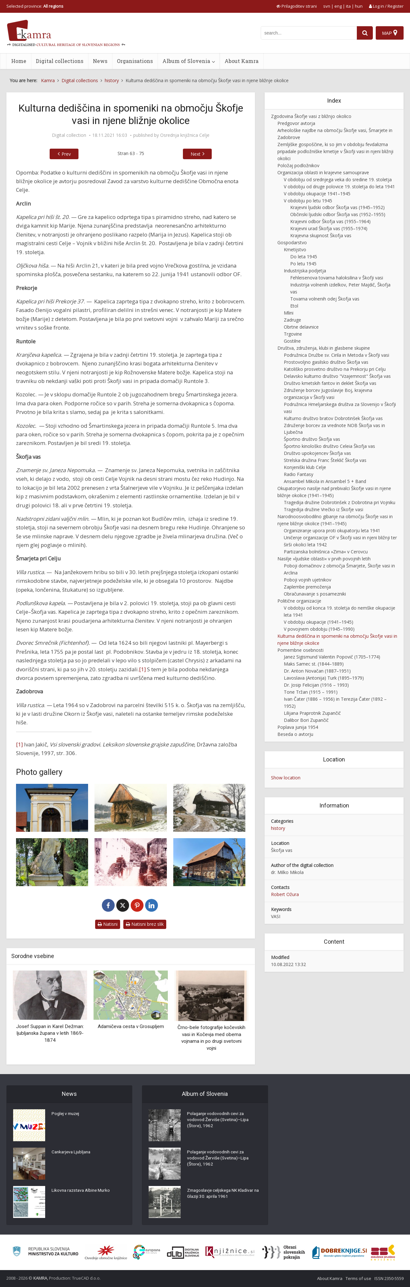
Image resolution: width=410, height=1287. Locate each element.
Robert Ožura (285, 894)
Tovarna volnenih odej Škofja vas (324, 299)
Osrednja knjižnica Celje (184, 135)
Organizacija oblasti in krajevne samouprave (323, 172)
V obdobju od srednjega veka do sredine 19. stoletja (338, 179)
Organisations (135, 61)
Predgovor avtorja (296, 123)
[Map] (390, 33)
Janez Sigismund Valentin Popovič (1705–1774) (332, 657)
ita (348, 6)
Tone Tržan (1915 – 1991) (311, 692)
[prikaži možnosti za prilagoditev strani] (296, 6)
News (100, 61)
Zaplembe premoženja (307, 587)
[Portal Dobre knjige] (339, 1252)
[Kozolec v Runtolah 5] (209, 808)
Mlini (288, 313)
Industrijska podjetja (305, 271)
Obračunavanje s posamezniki (315, 594)
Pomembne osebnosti (300, 650)
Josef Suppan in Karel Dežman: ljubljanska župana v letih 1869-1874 (50, 1033)
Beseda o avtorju (295, 734)
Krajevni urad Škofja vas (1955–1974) (328, 228)
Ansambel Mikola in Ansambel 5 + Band (325, 481)
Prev (66, 154)
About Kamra (241, 61)
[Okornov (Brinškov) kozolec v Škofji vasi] (209, 862)
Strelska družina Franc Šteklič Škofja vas (325, 460)
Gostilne (292, 341)
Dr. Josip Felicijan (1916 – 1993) (316, 685)
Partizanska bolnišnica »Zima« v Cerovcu (326, 552)
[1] (142, 669)
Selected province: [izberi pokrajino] (34, 6)
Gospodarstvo (292, 242)
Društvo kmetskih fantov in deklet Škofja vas (330, 383)
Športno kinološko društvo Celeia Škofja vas (329, 446)
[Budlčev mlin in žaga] (130, 862)
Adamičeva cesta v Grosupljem (131, 1026)
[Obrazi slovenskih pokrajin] (283, 1252)
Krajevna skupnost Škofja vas (320, 235)
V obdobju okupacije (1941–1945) (318, 622)
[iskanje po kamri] (308, 33)
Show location (285, 778)
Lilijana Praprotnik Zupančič (312, 713)
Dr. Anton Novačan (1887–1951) (317, 671)
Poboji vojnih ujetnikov (307, 580)
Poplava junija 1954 (297, 727)
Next (196, 154)
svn (326, 6)
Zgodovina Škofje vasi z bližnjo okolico (311, 116)
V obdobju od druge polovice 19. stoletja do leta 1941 (339, 186)
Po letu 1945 (303, 264)
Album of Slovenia (186, 61)
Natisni (108, 924)
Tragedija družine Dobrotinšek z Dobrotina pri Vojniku (339, 502)
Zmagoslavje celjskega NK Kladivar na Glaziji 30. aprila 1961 (222, 1194)
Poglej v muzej (66, 1114)
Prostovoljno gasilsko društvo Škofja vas (326, 362)
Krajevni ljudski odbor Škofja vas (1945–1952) (337, 207)
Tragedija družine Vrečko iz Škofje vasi (323, 509)
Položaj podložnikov (298, 165)
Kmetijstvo (295, 249)
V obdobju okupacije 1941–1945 (317, 194)
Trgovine (293, 334)
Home (18, 61)
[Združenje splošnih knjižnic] (383, 1252)
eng (338, 6)
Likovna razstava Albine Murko (82, 1190)
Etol (294, 306)
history (278, 828)
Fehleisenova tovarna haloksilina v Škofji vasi (336, 278)
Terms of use (358, 1278)
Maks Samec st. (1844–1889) (314, 664)
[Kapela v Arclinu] (52, 808)
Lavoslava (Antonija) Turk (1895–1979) (324, 678)
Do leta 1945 (303, 257)
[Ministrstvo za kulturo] (45, 1252)
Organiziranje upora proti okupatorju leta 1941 (332, 530)
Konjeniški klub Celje (305, 467)
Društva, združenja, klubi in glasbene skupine (323, 348)
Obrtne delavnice (301, 327)
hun (359, 6)
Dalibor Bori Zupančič (306, 720)
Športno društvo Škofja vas (312, 439)
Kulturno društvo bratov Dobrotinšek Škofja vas (333, 418)
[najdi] (365, 33)
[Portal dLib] (183, 1252)
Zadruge (292, 320)
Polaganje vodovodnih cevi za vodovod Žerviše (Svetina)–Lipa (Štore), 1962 (219, 1120)
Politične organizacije (299, 601)
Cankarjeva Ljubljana (72, 1152)
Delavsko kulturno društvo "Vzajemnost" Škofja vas (337, 376)
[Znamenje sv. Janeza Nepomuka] (52, 862)
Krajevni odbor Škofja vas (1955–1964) (330, 221)
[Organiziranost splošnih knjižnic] (106, 1252)
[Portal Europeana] (146, 1252)
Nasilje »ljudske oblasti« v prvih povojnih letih (324, 559)
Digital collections (59, 61)
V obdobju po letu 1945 (308, 201)
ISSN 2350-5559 (389, 1278)
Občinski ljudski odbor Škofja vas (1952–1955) (337, 214)
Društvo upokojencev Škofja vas (317, 453)
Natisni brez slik (145, 924)
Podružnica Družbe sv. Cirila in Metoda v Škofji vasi (336, 355)
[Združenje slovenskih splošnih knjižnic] (230, 1252)
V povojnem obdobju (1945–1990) (319, 629)
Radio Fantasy (298, 474)
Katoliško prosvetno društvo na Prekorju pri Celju (335, 369)
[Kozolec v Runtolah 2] (130, 808)
